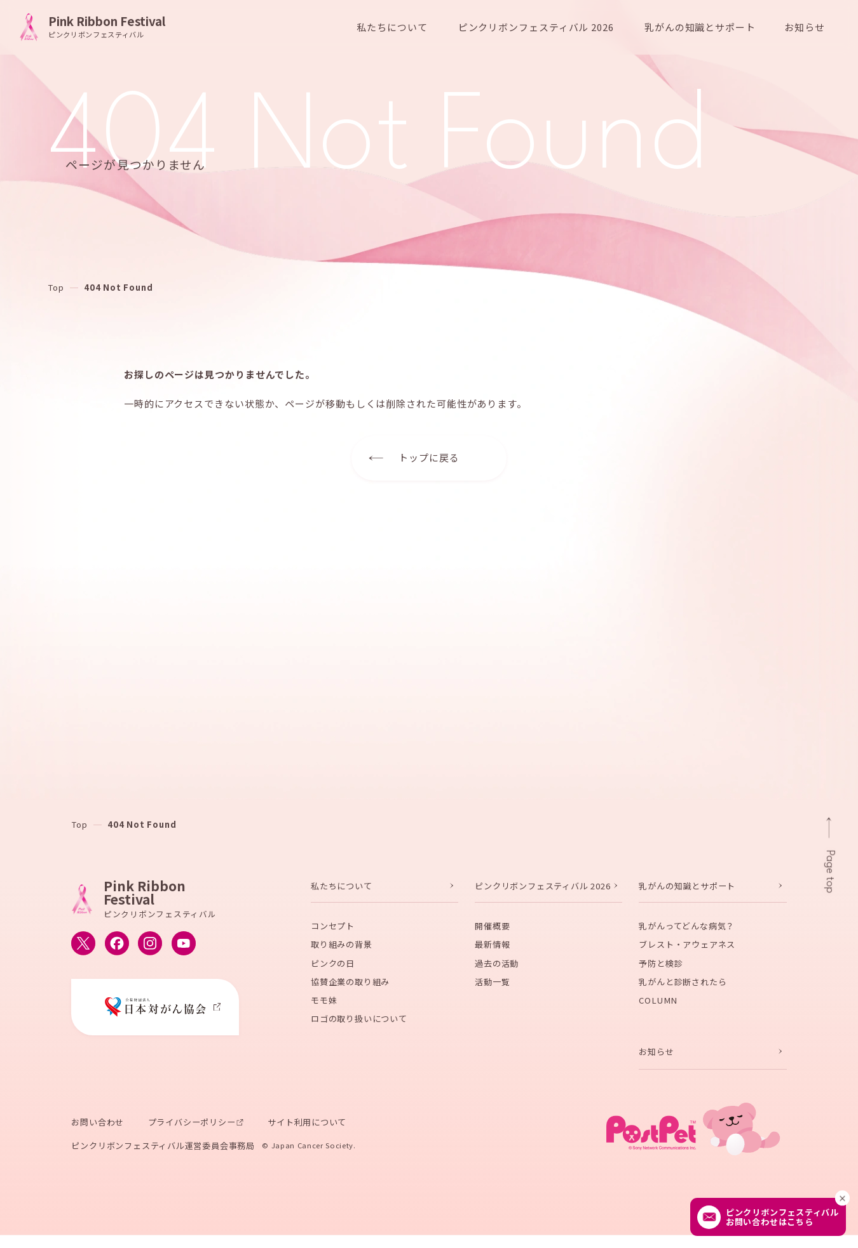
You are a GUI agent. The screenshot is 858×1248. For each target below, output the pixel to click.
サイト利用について (307, 1130)
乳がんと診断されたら (682, 989)
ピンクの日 (333, 970)
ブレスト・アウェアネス (687, 952)
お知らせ (804, 27)
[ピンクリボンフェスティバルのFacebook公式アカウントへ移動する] (117, 951)
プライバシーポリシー (192, 1130)
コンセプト (333, 933)
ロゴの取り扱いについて (359, 1026)
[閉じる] (842, 1198)
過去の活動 (497, 970)
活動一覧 (492, 989)
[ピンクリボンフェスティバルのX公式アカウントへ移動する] (83, 951)
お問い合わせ (97, 1130)
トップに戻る (428, 457)
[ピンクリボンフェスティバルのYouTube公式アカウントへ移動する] (184, 951)
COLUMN (658, 1008)
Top (56, 287)
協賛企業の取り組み (350, 989)
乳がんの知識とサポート (687, 893)
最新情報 (492, 952)
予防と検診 (661, 970)
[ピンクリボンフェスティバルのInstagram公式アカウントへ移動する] (150, 951)
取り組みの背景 (341, 952)
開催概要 (492, 933)
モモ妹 (324, 1008)
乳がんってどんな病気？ (687, 933)
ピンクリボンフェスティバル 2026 (542, 893)
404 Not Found (118, 287)
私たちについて (341, 893)
